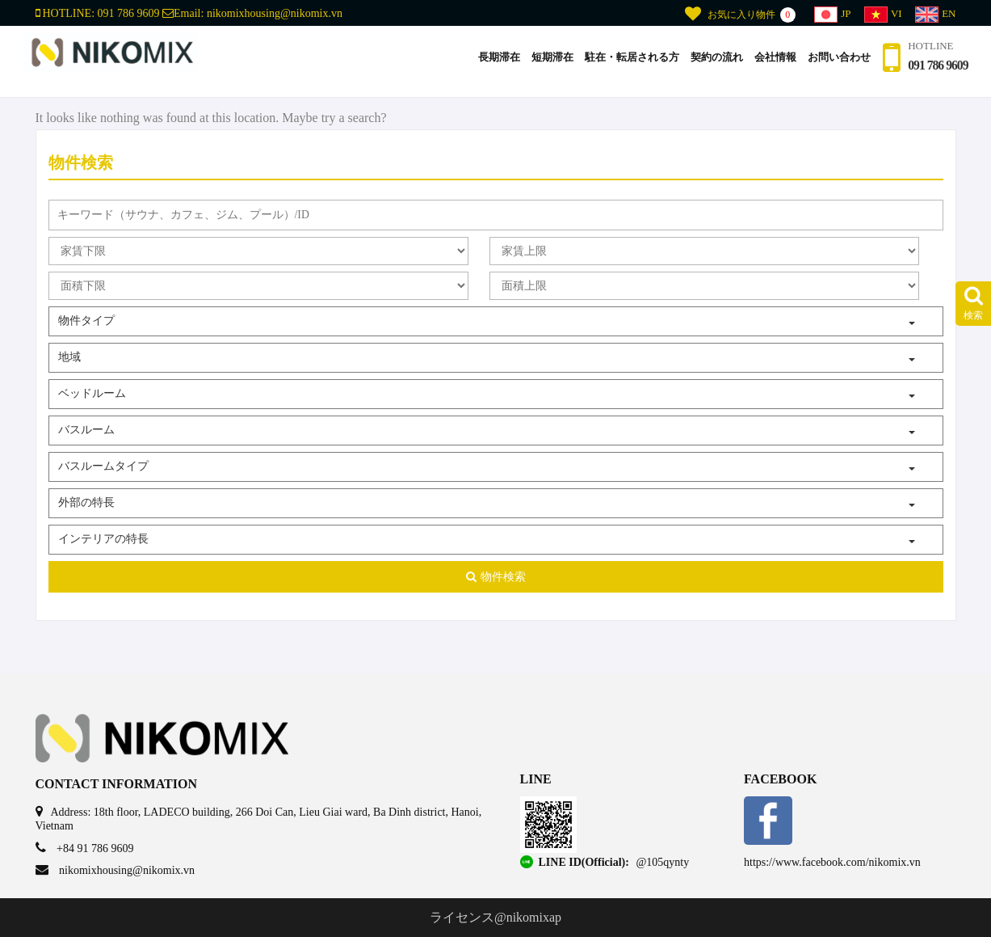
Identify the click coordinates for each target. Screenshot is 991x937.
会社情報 (766, 63)
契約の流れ (707, 63)
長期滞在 (489, 63)
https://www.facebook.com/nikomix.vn (832, 862)
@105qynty (662, 862)
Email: (252, 13)
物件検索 (496, 577)
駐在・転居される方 (622, 63)
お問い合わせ (829, 63)
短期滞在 (543, 63)
